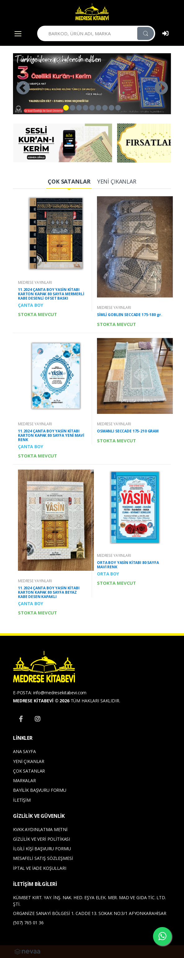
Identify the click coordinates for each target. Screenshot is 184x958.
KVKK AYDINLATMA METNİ (40, 829)
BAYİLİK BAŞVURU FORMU (39, 790)
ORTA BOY (108, 574)
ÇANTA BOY (30, 305)
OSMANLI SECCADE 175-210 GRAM (128, 431)
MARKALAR (24, 780)
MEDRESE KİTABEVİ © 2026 (41, 701)
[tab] (69, 182)
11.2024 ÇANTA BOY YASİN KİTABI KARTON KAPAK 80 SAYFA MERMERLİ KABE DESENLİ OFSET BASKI (51, 294)
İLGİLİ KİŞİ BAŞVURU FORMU (42, 849)
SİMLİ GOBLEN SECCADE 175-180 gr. (129, 314)
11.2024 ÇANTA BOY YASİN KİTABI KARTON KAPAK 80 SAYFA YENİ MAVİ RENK (51, 435)
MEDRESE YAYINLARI (35, 282)
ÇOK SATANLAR (29, 771)
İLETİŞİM (22, 800)
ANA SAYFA (24, 751)
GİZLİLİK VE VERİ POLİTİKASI (41, 839)
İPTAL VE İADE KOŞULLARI (39, 868)
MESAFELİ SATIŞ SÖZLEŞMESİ (43, 858)
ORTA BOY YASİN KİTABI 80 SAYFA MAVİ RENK (128, 565)
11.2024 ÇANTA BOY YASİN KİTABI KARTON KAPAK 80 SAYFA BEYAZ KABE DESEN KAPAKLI (49, 592)
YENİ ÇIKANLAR (28, 761)
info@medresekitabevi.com (60, 693)
